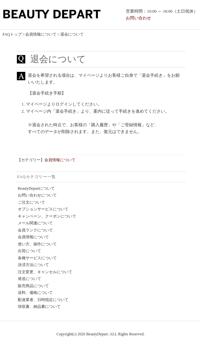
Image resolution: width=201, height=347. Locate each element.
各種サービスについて (37, 258)
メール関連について (35, 223)
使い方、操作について (37, 244)
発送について (29, 278)
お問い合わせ (138, 18)
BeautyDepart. (97, 334)
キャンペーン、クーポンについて (47, 216)
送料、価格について (35, 292)
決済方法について (33, 265)
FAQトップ (12, 34)
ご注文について (31, 202)
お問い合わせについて (37, 195)
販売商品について (33, 286)
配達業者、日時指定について (43, 299)
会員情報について (40, 34)
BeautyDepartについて (36, 188)
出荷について (29, 251)
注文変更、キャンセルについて (45, 272)
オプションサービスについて (43, 209)
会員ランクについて (35, 230)
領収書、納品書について (39, 306)
